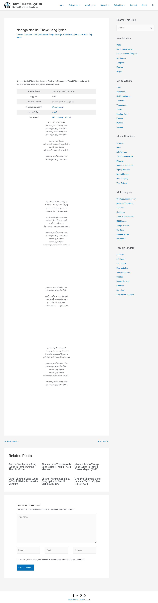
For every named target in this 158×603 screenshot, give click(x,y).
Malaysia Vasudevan (125, 197)
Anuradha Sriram (124, 263)
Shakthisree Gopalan (125, 285)
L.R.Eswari (121, 251)
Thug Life (120, 61)
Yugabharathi (122, 102)
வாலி (54, 109)
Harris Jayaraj (122, 173)
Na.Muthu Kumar (124, 94)
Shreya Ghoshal (123, 272)
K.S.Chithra (121, 255)
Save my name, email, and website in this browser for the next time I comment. (52, 554)
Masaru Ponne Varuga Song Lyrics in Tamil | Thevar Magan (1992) (87, 463)
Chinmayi (120, 276)
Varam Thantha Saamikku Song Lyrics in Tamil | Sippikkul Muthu (56, 478)
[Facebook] (73, 590)
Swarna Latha (122, 259)
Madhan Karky (123, 111)
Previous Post (11, 438)
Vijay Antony (122, 177)
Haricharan (121, 231)
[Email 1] (77, 590)
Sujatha (120, 268)
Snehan (120, 124)
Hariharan (121, 206)
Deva (119, 143)
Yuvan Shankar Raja (125, 152)
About (144, 5)
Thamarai (120, 98)
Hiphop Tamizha (123, 165)
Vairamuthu (121, 90)
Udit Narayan (122, 214)
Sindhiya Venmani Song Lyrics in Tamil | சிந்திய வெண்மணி (88, 478)
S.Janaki (120, 247)
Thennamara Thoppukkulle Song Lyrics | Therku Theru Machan (56, 463)
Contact (135, 5)
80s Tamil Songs (45, 34)
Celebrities (121, 5)
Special (108, 5)
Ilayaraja (56, 34)
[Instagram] (85, 590)
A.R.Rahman (122, 148)
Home (69, 5)
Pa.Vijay (120, 119)
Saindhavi (121, 280)
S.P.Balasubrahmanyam (70, 34)
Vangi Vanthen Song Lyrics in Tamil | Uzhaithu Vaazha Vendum (23, 478)
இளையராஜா (58, 104)
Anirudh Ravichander (125, 160)
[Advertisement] (57, 58)
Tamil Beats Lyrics (27, 4)
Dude (119, 44)
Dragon (120, 70)
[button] (153, 5)
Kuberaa (120, 66)
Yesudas (120, 201)
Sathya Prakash (123, 218)
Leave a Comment (24, 34)
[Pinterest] (81, 590)
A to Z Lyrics (96, 5)
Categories (80, 5)
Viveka (119, 107)
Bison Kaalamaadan (125, 49)
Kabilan (120, 115)
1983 (35, 34)
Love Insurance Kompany (127, 53)
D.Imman (120, 156)
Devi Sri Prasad (123, 169)
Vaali (83, 34)
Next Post (103, 438)
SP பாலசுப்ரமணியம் (61, 114)
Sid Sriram (121, 222)
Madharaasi (121, 57)
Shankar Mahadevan (125, 210)
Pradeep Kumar (123, 227)
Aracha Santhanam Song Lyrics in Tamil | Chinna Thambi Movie (22, 463)
